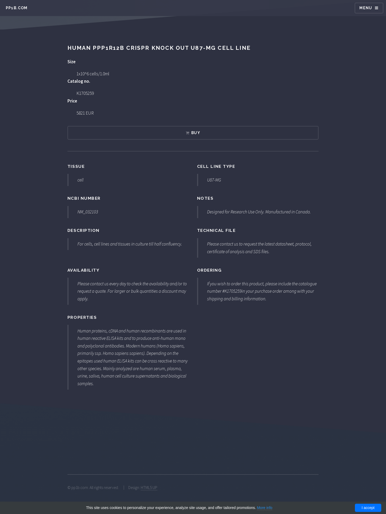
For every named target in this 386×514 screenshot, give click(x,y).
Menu (365, 8)
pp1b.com (17, 8)
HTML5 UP (149, 487)
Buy (195, 133)
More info (264, 508)
